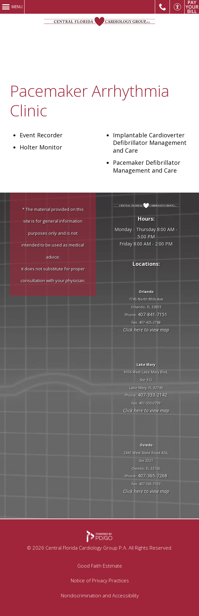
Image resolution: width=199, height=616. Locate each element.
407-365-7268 (152, 475)
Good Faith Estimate (99, 565)
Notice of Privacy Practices (100, 580)
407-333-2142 (152, 395)
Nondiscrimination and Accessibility (100, 595)
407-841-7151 (152, 314)
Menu (17, 6)
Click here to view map (146, 330)
